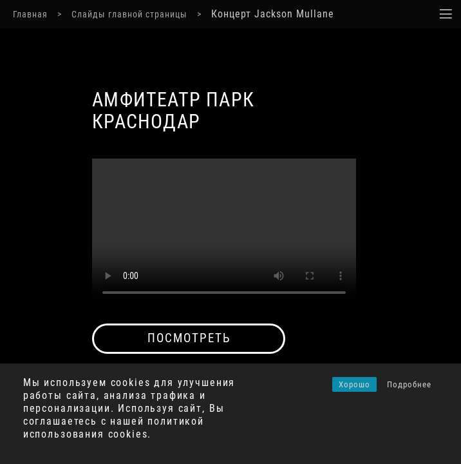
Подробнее (409, 384)
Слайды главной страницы (129, 14)
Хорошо (354, 384)
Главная (30, 14)
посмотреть (188, 338)
